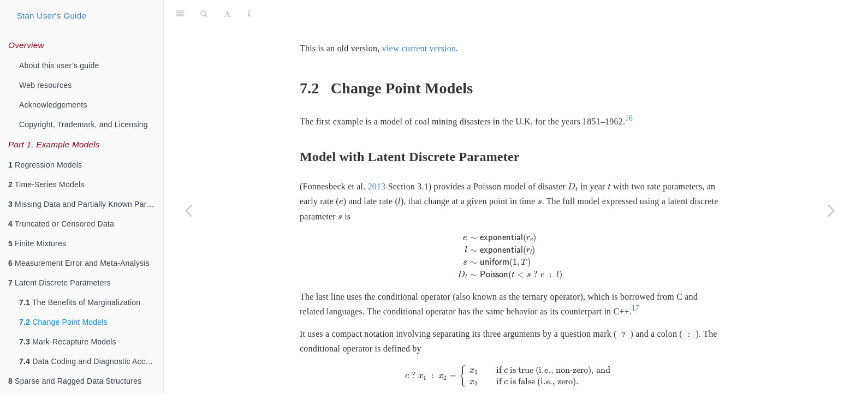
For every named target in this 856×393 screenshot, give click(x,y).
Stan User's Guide (51, 15)
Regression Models (45, 164)
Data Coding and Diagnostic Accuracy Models (91, 361)
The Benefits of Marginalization (79, 302)
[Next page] (831, 210)
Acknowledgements (53, 104)
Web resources (45, 85)
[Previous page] (188, 210)
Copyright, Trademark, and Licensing (83, 124)
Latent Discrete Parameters (59, 282)
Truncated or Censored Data (61, 223)
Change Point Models (63, 322)
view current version (419, 21)
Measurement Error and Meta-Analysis (79, 263)
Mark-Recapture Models (67, 341)
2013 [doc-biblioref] (377, 159)
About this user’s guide (59, 65)
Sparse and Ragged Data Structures (74, 381)
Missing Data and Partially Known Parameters (85, 204)
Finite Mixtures (37, 243)
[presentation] (573, 160)
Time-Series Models (46, 184)
